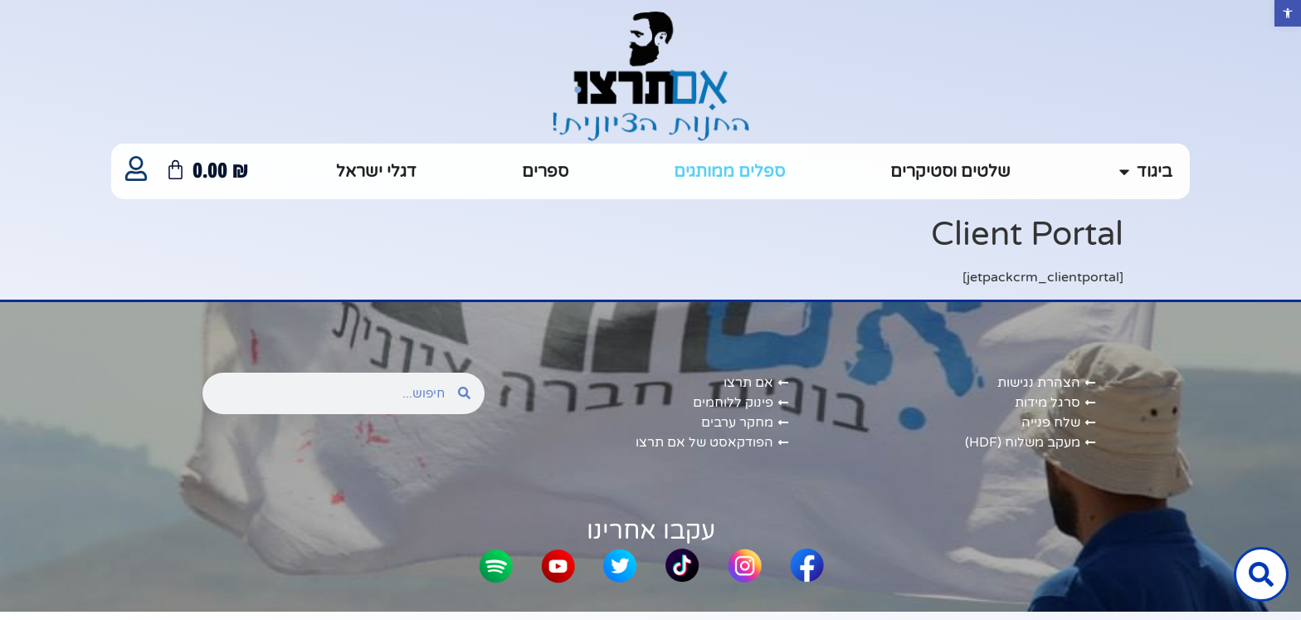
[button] (1287, 13)
